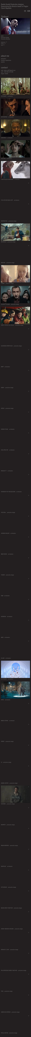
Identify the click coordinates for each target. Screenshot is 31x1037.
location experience (6, 60)
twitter (2, 43)
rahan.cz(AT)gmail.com (9, 70)
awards (3, 62)
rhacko (6, 73)
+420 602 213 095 (8, 72)
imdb (28, 11)
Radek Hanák (5, 4)
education (3, 58)
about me (5, 55)
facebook (3, 42)
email (25, 11)
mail (2, 45)
